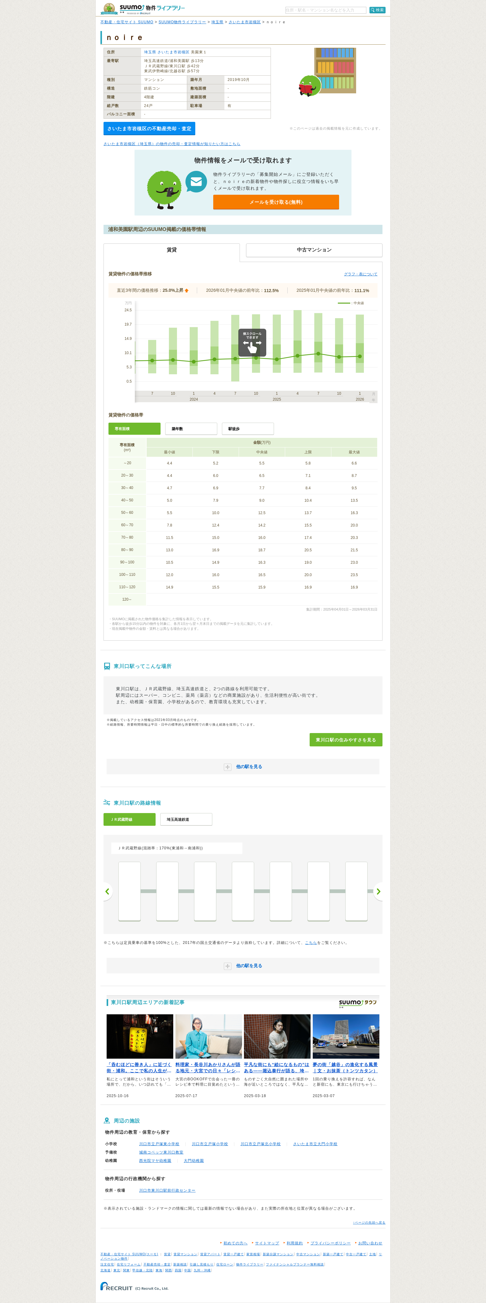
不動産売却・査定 (157, 1264)
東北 (116, 1270)
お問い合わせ (370, 1243)
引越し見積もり (202, 1264)
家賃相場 (253, 1254)
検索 (380, 10)
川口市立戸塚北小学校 (261, 1144)
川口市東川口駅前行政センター (167, 1190)
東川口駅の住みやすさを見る (346, 739)
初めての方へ (235, 1243)
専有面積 (122, 429)
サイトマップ (267, 1243)
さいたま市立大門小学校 (315, 1144)
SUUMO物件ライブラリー (182, 22)
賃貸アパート (210, 1254)
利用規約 (295, 1243)
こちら (311, 943)
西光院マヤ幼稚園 (155, 1160)
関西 (168, 1270)
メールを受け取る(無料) (276, 202)
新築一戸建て (333, 1254)
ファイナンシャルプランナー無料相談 (295, 1264)
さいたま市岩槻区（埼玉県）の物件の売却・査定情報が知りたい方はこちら (172, 144)
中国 (187, 1270)
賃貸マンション (185, 1254)
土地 (372, 1254)
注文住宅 (107, 1264)
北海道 (105, 1270)
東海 (159, 1270)
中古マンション (308, 1254)
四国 (178, 1270)
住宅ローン (224, 1264)
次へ (377, 891)
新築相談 (180, 1264)
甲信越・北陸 (142, 1270)
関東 (126, 1270)
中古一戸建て (356, 1254)
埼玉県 (217, 22)
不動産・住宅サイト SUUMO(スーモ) (129, 1254)
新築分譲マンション (278, 1254)
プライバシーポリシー (331, 1243)
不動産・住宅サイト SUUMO (126, 22)
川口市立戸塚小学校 (210, 1144)
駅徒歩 (234, 429)
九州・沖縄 (202, 1270)
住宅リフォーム (129, 1264)
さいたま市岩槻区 (245, 22)
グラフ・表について (361, 274)
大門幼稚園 (194, 1160)
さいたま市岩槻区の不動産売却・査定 (149, 128)
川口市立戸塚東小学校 (159, 1144)
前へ (108, 891)
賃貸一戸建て (233, 1254)
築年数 (177, 429)
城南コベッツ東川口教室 (161, 1152)
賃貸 (167, 1254)
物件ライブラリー (249, 1264)
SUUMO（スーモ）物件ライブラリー (142, 9)
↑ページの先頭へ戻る (369, 1222)
